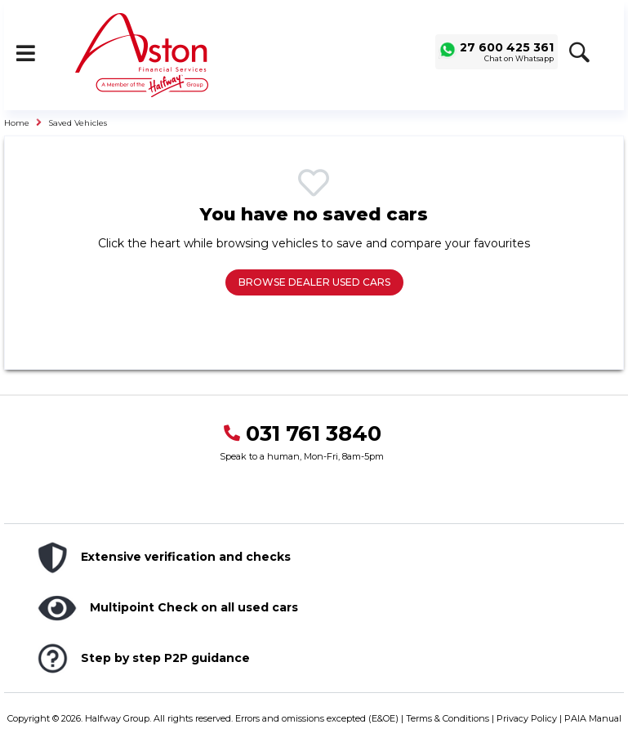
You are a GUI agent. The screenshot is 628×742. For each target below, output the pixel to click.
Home (16, 123)
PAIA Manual (592, 718)
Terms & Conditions (447, 718)
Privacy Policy (527, 718)
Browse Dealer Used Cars (314, 282)
